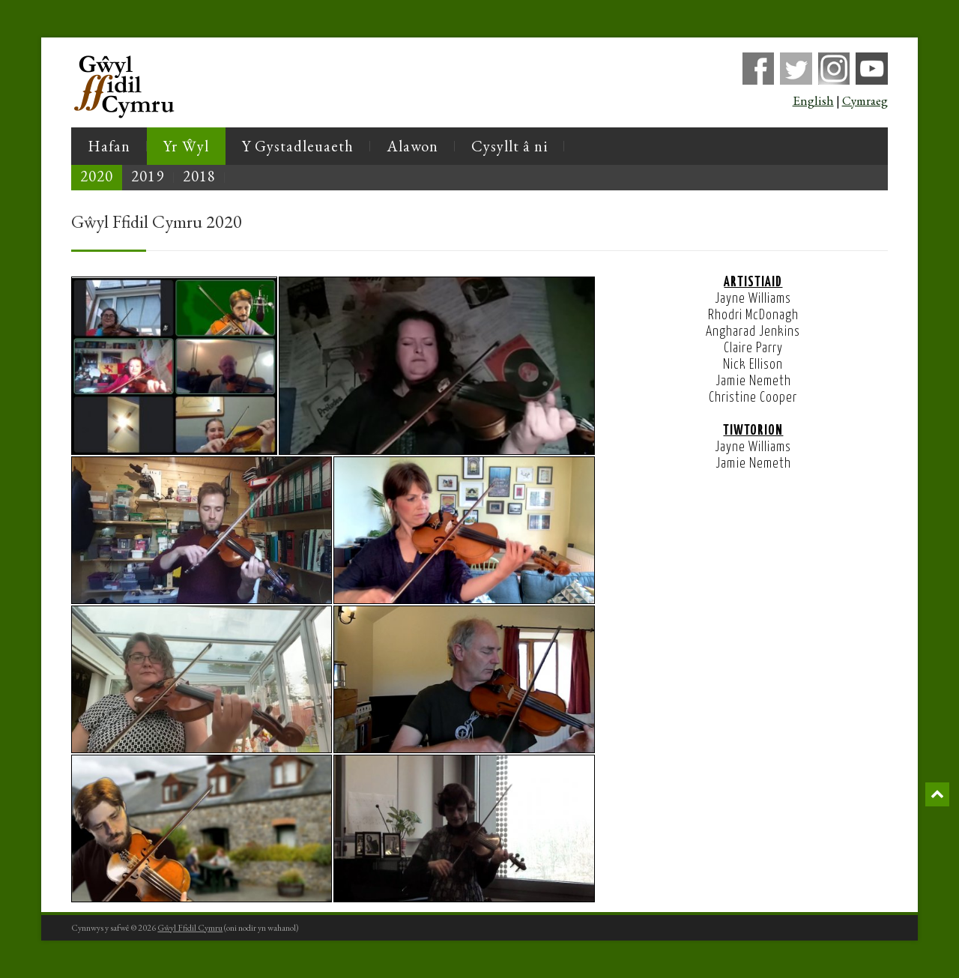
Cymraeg (865, 100)
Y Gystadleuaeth (298, 146)
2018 (199, 176)
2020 (96, 176)
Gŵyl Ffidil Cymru (190, 928)
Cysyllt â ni (509, 146)
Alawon (412, 146)
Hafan (109, 146)
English (813, 100)
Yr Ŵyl (185, 146)
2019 (147, 176)
